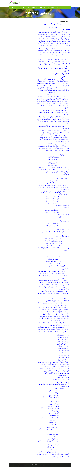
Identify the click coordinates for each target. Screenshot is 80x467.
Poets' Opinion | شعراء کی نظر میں (55, 7)
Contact (68, 2)
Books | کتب (42, 7)
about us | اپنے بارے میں (15, 7)
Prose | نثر (34, 7)
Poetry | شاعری (26, 7)
